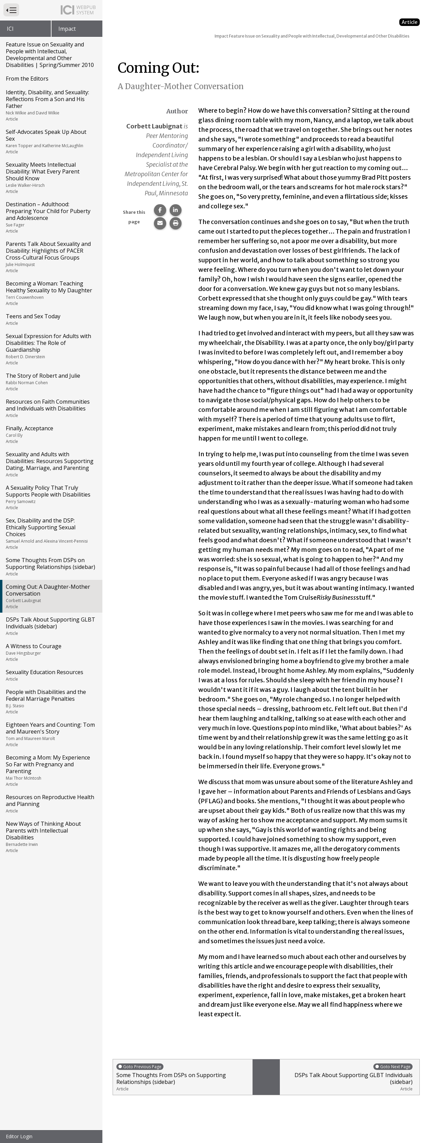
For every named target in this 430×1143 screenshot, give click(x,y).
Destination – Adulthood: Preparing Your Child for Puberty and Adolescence (51, 217)
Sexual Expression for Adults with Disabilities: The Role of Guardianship (51, 349)
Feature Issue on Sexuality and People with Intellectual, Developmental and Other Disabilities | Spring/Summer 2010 (50, 55)
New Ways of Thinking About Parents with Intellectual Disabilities (51, 836)
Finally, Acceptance (51, 434)
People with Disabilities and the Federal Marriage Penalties (51, 701)
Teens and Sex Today (51, 319)
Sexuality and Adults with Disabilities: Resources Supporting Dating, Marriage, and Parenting (51, 464)
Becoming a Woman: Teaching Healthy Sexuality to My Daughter (51, 293)
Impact (67, 28)
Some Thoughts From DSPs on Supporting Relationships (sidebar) (51, 566)
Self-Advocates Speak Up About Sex (51, 141)
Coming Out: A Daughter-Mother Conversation (51, 596)
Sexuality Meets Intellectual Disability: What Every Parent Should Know (51, 177)
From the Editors (27, 78)
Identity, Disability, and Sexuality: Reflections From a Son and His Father (51, 105)
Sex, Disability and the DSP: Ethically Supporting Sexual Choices (51, 533)
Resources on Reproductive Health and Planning (51, 803)
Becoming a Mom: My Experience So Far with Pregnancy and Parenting (51, 770)
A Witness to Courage (51, 652)
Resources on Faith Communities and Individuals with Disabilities (51, 408)
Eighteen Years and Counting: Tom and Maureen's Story (51, 734)
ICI (10, 28)
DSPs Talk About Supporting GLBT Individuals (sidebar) (51, 626)
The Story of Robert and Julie (51, 382)
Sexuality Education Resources (51, 675)
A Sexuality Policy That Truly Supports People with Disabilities (51, 497)
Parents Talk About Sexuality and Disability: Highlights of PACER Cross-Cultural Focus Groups (51, 257)
